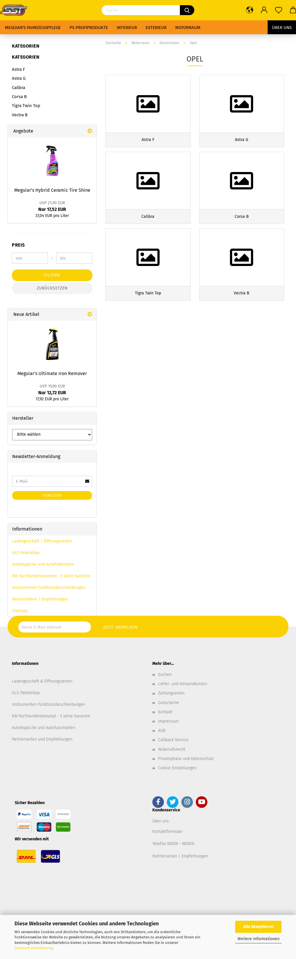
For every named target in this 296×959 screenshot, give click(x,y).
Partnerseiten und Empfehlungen (42, 739)
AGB (161, 730)
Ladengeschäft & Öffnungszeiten (42, 681)
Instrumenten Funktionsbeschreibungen (48, 587)
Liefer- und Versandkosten (182, 683)
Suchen (165, 674)
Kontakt (165, 712)
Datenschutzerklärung (33, 948)
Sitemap (20, 610)
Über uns (282, 27)
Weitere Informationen (258, 938)
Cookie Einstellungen (177, 768)
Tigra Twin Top (26, 105)
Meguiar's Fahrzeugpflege (33, 27)
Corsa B (19, 96)
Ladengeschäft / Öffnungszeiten (42, 541)
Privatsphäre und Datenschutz (186, 758)
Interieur (127, 27)
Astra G (18, 78)
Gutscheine (168, 702)
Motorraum (187, 27)
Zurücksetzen (52, 288)
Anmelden (52, 495)
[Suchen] (187, 10)
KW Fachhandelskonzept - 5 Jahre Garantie (51, 575)
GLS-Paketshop (26, 692)
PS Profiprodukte (89, 27)
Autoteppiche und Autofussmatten (43, 727)
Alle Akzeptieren (258, 926)
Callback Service (173, 739)
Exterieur (156, 27)
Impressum (168, 721)
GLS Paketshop (25, 552)
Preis (18, 245)
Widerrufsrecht (171, 749)
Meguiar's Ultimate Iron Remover (52, 373)
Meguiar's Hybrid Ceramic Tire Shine (52, 190)
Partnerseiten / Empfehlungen (40, 599)
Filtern (52, 275)
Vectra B (20, 114)
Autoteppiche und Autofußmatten (43, 564)
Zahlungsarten (171, 693)
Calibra (18, 87)
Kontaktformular (167, 831)
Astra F (18, 69)
